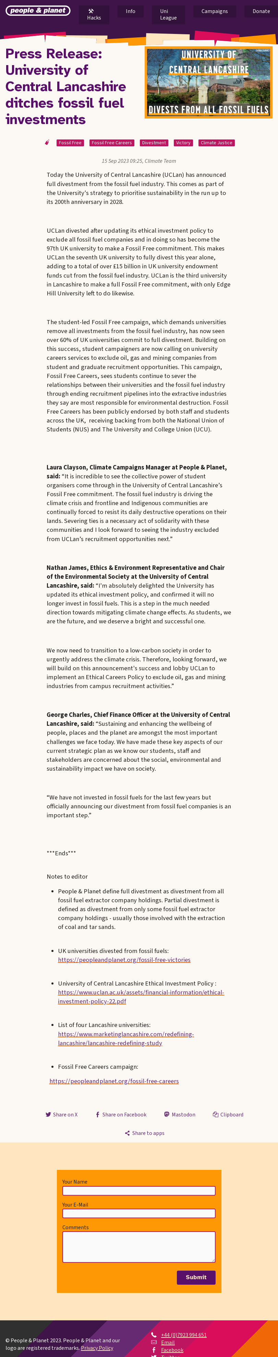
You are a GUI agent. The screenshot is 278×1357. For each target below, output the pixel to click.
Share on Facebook (120, 1114)
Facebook (172, 1350)
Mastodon (179, 1114)
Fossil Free (70, 142)
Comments (75, 1227)
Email (168, 1342)
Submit (196, 1277)
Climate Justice (216, 142)
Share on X (61, 1114)
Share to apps (143, 1133)
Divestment (154, 142)
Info (130, 11)
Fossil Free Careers (112, 142)
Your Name (74, 1182)
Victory (183, 142)
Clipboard (227, 1114)
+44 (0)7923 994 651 (184, 1335)
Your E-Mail (75, 1205)
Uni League (168, 15)
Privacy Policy (97, 1348)
